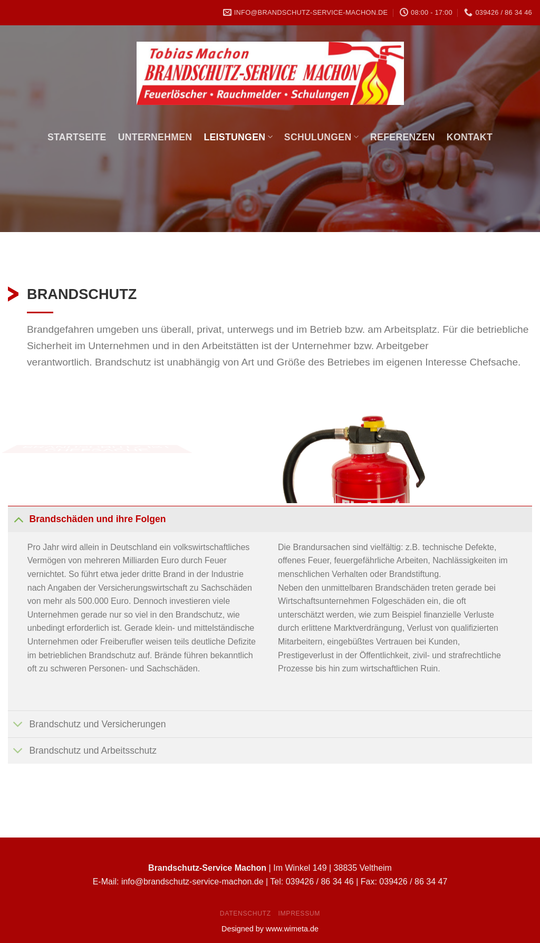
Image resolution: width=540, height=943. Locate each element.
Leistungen (238, 137)
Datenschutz (245, 913)
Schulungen (321, 137)
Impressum (299, 913)
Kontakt (470, 137)
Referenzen (402, 137)
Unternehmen (155, 137)
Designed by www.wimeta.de (270, 929)
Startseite (77, 137)
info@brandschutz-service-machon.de (192, 881)
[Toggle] (18, 518)
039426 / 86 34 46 (320, 881)
